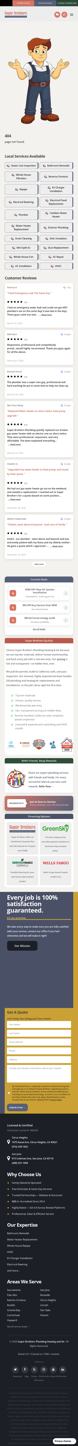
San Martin (43, 1443)
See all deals (39, 629)
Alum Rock (24, 1397)
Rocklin (11, 1305)
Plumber (23, 214)
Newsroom (17, 1376)
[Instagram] (43, 1369)
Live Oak (49, 1416)
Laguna (17, 1416)
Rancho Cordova (16, 1300)
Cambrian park (24, 1400)
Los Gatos (35, 1420)
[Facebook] (24, 1369)
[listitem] (39, 593)
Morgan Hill (48, 1424)
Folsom (44, 1315)
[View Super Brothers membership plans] (39, 803)
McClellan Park (61, 1420)
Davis (34, 1404)
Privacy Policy (56, 1099)
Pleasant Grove (15, 1435)
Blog (27, 1376)
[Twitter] (15, 1369)
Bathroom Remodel (58, 165)
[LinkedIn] (62, 1369)
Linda (41, 1416)
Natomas (16, 1427)
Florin (47, 1408)
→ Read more (45, 315)
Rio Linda (36, 1439)
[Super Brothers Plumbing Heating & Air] (16, 14)
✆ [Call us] (65, 15)
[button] (71, 14)
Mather (51, 1420)
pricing (61, 659)
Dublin (41, 1404)
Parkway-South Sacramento (49, 1431)
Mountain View (60, 1424)
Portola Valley (40, 1435)
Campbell (49, 1400)
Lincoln (44, 1305)
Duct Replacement (58, 247)
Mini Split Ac (23, 247)
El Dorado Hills (63, 1404)
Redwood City (25, 1439)
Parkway (32, 1431)
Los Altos (13, 1420)
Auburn (63, 1397)
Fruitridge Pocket (24, 1412)
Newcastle (32, 1427)
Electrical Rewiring (23, 202)
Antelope (34, 1397)
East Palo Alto (51, 1404)
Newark (24, 1427)
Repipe (23, 189)
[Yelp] (34, 1369)
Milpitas (24, 1424)
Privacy (34, 1376)
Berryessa (12, 1400)
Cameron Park (38, 1400)
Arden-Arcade (44, 1397)
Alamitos (15, 1397)
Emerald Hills (29, 1408)
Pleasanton (28, 1435)
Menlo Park (16, 1424)
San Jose (45, 1290)
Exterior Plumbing (58, 227)
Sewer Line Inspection (23, 165)
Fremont (12, 1412)
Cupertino (26, 1404)
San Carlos (24, 1443)
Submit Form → (17, 1107)
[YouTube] (53, 1369)
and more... (13, 1270)
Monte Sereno (35, 1424)
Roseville (45, 1295)
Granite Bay (13, 1310)
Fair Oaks (45, 1310)
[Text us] (57, 15)
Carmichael (13, 1315)
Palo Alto (12, 1295)
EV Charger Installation (20, 1258)
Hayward (12, 1320)
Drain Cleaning (23, 238)
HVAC (58, 266)
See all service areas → (18, 1326)
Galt (35, 1412)
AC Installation (23, 266)
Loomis (66, 1416)
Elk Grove (11, 1408)
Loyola (44, 1420)
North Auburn (44, 1427)
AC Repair (58, 256)
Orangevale (14, 1431)
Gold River (42, 1412)
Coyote (18, 1404)
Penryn (65, 1431)
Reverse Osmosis (58, 176)
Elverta (19, 1408)
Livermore (58, 1416)
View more (39, 564)
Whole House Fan (23, 256)
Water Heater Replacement (22, 1239)
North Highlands (59, 1427)
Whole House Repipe (18, 1245)
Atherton (55, 1397)
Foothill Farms (64, 1408)
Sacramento (14, 1290)
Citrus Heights (48, 1300)
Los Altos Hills (24, 1420)
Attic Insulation (58, 238)
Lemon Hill (26, 1416)
